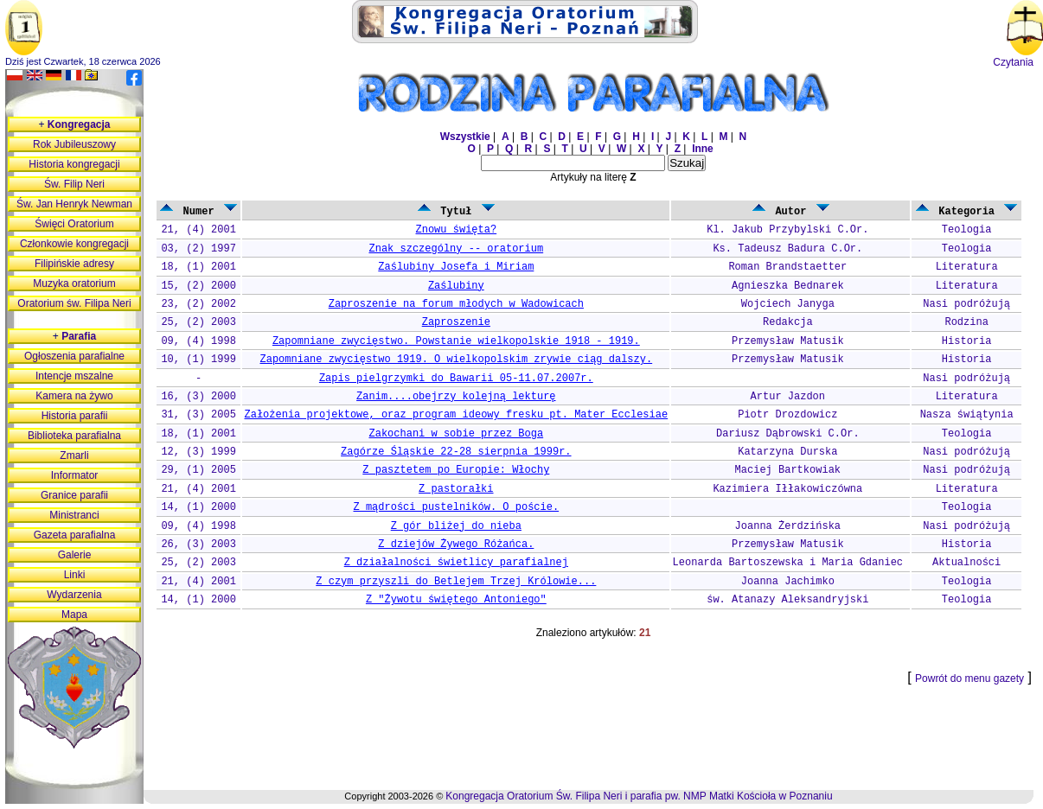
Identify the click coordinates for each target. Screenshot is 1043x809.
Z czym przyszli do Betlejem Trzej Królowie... (456, 582)
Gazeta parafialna (75, 535)
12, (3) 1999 (198, 452)
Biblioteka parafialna (74, 436)
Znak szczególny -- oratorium (456, 249)
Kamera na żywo (73, 396)
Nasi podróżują (966, 304)
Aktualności (966, 563)
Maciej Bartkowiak (788, 470)
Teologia (967, 230)
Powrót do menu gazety (969, 678)
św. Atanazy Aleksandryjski (787, 600)
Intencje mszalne (74, 376)
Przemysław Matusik (788, 341)
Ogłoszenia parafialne (74, 356)
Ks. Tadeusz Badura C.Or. (787, 249)
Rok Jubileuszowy (74, 144)
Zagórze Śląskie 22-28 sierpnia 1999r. (456, 452)
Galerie (75, 555)
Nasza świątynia (967, 415)
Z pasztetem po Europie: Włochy (455, 470)
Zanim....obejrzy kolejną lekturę (455, 397)
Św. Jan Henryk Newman (74, 204)
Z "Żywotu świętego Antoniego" (456, 600)
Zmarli (74, 455)
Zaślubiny (456, 286)
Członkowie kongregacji (74, 244)
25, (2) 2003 (198, 322)
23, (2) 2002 (198, 304)
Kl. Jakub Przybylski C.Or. (787, 230)
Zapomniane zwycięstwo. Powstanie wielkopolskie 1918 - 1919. (456, 341)
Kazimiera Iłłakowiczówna (787, 489)
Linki (75, 575)
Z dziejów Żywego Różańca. (456, 544)
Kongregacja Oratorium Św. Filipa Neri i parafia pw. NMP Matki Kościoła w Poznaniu (638, 796)
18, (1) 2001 (198, 267)
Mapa (74, 614)
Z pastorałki (456, 489)
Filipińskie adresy (74, 264)
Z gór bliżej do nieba (456, 526)
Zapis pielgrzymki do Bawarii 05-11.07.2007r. (456, 379)
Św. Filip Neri (74, 184)
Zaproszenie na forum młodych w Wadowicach (456, 304)
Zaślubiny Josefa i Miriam (456, 267)
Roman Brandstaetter (787, 267)
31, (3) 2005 (198, 415)
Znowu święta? (456, 230)
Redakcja (788, 322)
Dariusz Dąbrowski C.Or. (788, 434)
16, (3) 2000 (198, 397)
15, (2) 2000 (198, 286)
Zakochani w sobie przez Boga (456, 434)
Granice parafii (74, 495)
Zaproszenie (456, 322)
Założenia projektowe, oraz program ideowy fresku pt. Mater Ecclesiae (456, 415)
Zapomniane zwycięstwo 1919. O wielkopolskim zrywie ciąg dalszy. (455, 360)
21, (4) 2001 (198, 230)
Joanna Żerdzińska (788, 526)
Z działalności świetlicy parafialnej (456, 563)
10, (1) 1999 (198, 360)
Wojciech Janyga (788, 304)
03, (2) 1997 (198, 249)
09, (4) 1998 (198, 341)
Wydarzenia (74, 595)
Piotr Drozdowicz (787, 415)
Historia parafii (75, 416)
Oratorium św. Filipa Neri (74, 303)
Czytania (1013, 62)
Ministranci (74, 515)
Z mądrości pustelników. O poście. (457, 507)
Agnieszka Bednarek (788, 286)
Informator (75, 475)
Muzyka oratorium (74, 283)
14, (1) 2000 (198, 507)
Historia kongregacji (74, 164)
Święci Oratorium (74, 224)
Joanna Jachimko (788, 582)
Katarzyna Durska (787, 452)
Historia (967, 341)
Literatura (967, 267)
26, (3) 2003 (198, 544)
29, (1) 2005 (198, 470)
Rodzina (966, 322)
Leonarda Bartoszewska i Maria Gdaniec (788, 563)
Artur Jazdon (788, 397)
